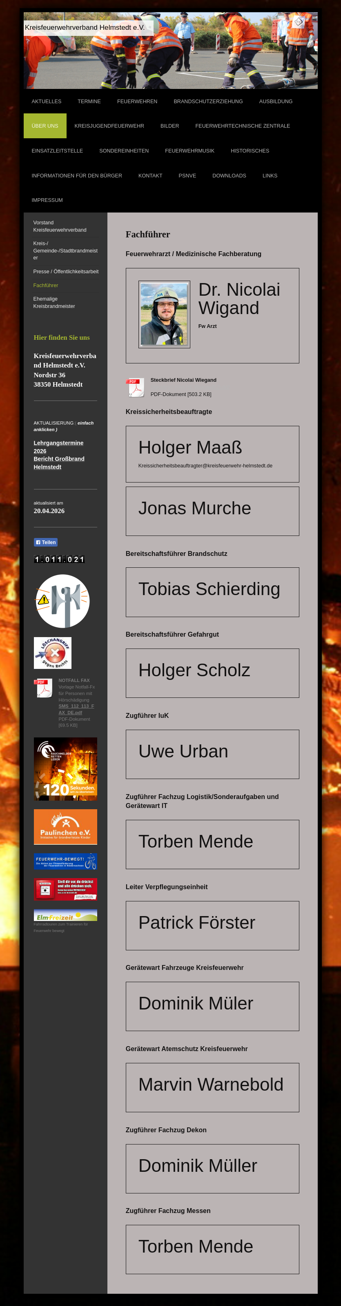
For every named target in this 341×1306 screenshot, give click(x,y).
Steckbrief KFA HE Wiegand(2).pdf (190, 387)
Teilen (46, 542)
